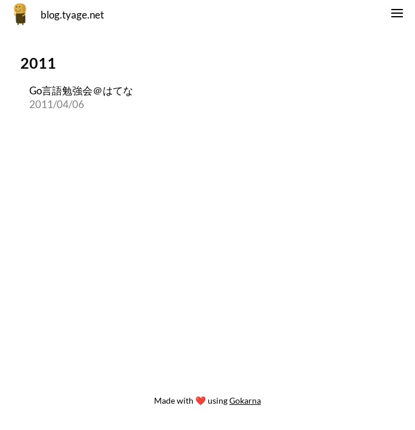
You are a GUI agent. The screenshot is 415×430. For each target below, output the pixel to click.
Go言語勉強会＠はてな (81, 90)
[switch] (397, 15)
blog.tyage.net (72, 14)
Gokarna (245, 400)
